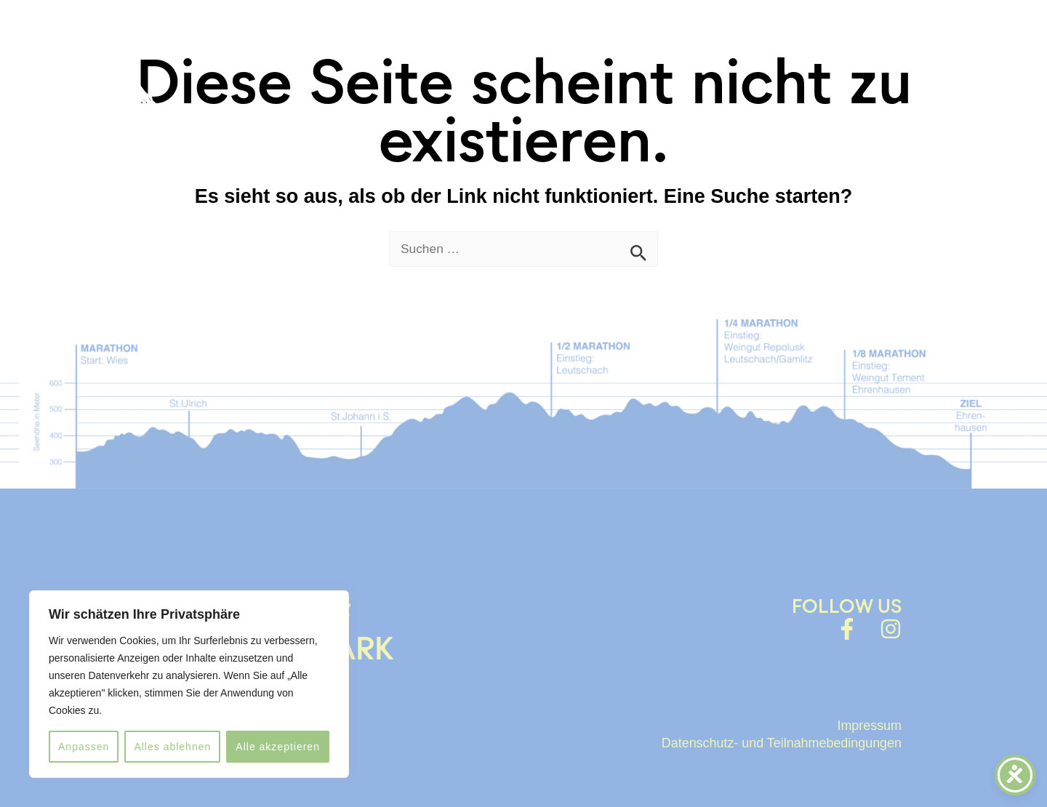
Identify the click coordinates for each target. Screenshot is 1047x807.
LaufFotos (741, 43)
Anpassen (83, 746)
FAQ (660, 43)
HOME (386, 43)
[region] (189, 684)
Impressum (866, 723)
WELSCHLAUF (490, 43)
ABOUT (597, 43)
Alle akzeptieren (278, 746)
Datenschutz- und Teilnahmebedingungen (767, 740)
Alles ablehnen (172, 746)
